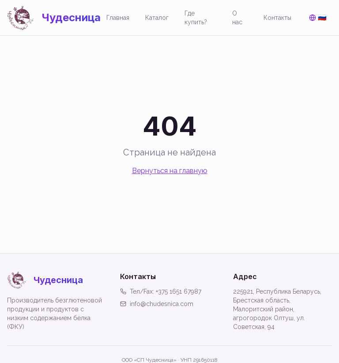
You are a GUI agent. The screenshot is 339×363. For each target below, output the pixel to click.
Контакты (277, 17)
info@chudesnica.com (156, 303)
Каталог (157, 17)
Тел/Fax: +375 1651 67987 (160, 291)
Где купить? (196, 18)
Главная (117, 17)
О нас (237, 18)
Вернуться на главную (169, 170)
